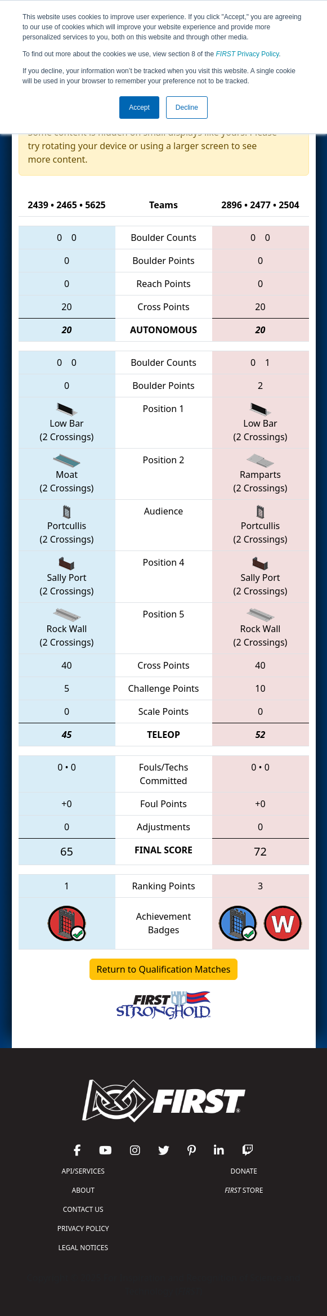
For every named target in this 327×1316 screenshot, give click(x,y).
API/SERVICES (83, 1171)
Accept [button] (139, 107)
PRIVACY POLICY (83, 1228)
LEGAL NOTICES (84, 1247)
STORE (244, 1190)
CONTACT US (83, 1209)
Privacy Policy (247, 54)
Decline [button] (187, 107)
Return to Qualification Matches (164, 969)
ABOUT (83, 1190)
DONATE (244, 1171)
